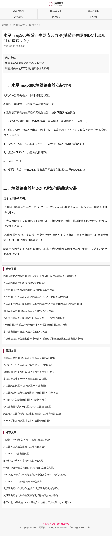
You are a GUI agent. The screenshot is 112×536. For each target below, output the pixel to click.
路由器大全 (56, 11)
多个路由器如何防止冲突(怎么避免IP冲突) (25, 331)
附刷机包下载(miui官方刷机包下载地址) (23, 460)
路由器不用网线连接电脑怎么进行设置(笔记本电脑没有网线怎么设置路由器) (42, 303)
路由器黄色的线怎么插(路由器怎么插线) (24, 446)
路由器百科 (35, 25)
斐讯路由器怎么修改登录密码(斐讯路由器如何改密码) (30, 495)
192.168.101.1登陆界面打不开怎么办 (22, 481)
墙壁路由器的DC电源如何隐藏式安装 (27, 68)
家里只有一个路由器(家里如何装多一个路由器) (27, 364)
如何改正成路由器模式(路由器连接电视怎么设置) (28, 310)
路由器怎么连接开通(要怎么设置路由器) (24, 282)
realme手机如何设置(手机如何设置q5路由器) (26, 420)
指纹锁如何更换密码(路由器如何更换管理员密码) (28, 371)
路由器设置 (19, 11)
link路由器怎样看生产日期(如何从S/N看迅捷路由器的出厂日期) (35, 324)
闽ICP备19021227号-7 (81, 527)
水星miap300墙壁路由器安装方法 (25, 63)
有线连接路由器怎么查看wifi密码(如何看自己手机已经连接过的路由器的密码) (43, 338)
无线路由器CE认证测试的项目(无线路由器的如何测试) (31, 488)
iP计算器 (56, 16)
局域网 (5, 25)
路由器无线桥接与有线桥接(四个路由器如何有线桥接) (30, 392)
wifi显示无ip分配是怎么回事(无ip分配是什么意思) (28, 467)
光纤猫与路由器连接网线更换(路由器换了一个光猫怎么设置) (34, 317)
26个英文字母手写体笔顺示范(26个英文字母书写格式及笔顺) (34, 474)
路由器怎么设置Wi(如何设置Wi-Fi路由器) (24, 385)
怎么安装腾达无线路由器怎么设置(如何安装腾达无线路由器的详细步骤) (40, 275)
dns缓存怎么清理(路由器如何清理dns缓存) (25, 399)
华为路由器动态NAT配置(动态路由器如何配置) (27, 406)
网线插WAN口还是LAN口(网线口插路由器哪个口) (29, 439)
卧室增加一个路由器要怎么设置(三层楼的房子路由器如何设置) (35, 296)
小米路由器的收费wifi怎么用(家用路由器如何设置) (29, 289)
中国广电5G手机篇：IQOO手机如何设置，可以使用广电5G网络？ (37, 502)
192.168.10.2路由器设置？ (17, 453)
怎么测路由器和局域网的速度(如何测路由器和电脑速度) (32, 413)
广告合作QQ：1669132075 (56, 524)
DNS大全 (19, 16)
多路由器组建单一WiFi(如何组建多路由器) (25, 378)
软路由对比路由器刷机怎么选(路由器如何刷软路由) (29, 357)
